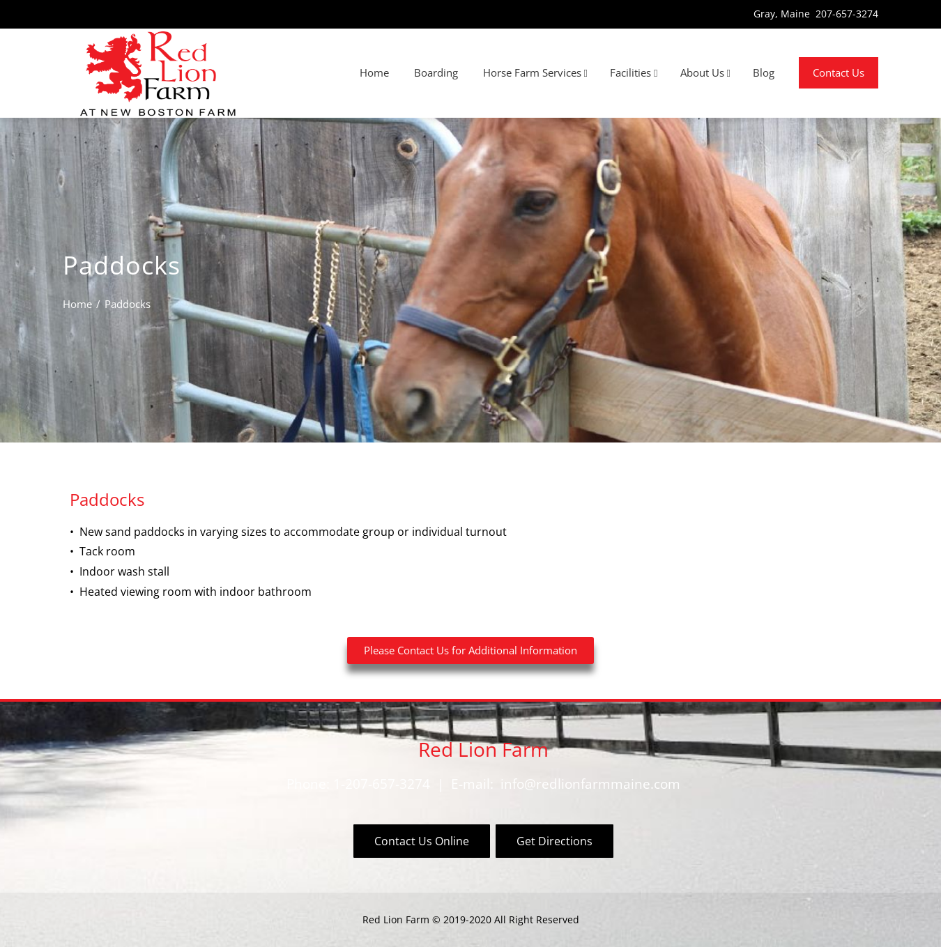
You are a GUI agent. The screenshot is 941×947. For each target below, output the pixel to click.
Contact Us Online (421, 841)
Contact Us (838, 72)
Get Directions (554, 841)
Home (374, 72)
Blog (763, 72)
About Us (705, 73)
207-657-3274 (847, 13)
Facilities (633, 73)
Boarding (436, 72)
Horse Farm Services (535, 73)
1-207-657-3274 (381, 783)
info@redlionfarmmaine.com (590, 783)
